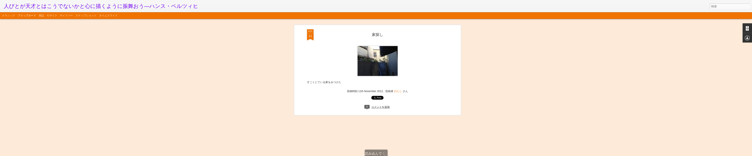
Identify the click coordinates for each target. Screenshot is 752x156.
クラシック (8, 15)
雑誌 (41, 15)
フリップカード (27, 15)
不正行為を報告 (399, 153)
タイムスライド (108, 15)
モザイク (52, 15)
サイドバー (66, 15)
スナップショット (85, 15)
